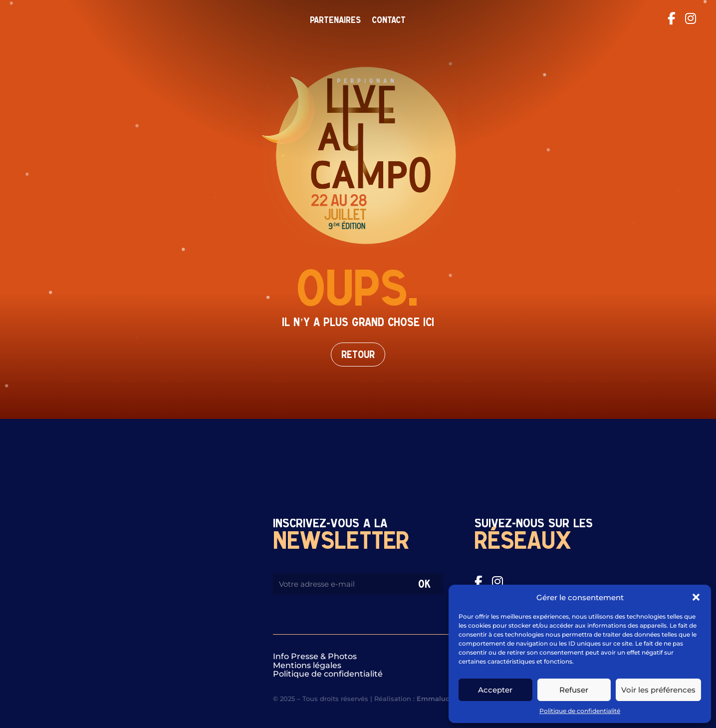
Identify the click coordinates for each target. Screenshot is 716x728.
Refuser (573, 690)
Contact (389, 20)
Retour (358, 354)
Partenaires (335, 20)
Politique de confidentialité (579, 711)
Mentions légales (307, 665)
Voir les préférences (658, 690)
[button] (696, 597)
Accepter (495, 690)
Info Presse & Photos (315, 656)
